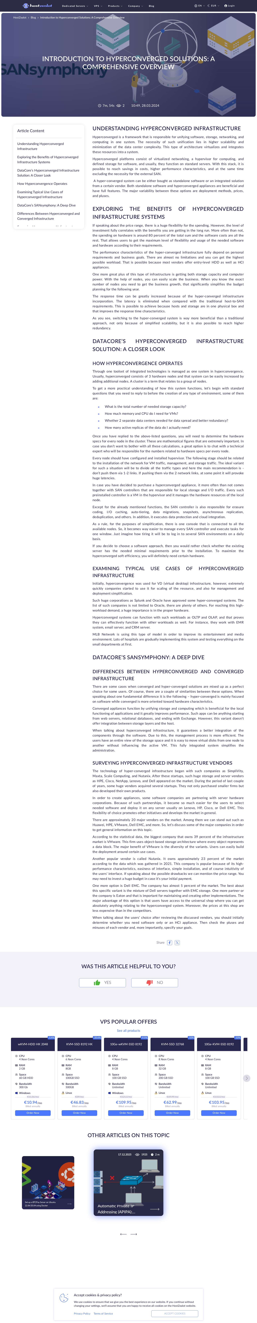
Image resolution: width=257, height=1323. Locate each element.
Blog (151, 6)
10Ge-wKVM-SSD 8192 (126, 1044)
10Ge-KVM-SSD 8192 (219, 1044)
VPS (98, 6)
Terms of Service (103, 1313)
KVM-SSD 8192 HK (79, 1044)
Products (115, 6)
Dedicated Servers (75, 6)
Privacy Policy (82, 1313)
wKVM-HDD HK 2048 (33, 1044)
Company (136, 6)
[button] (246, 1078)
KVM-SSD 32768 (172, 1044)
